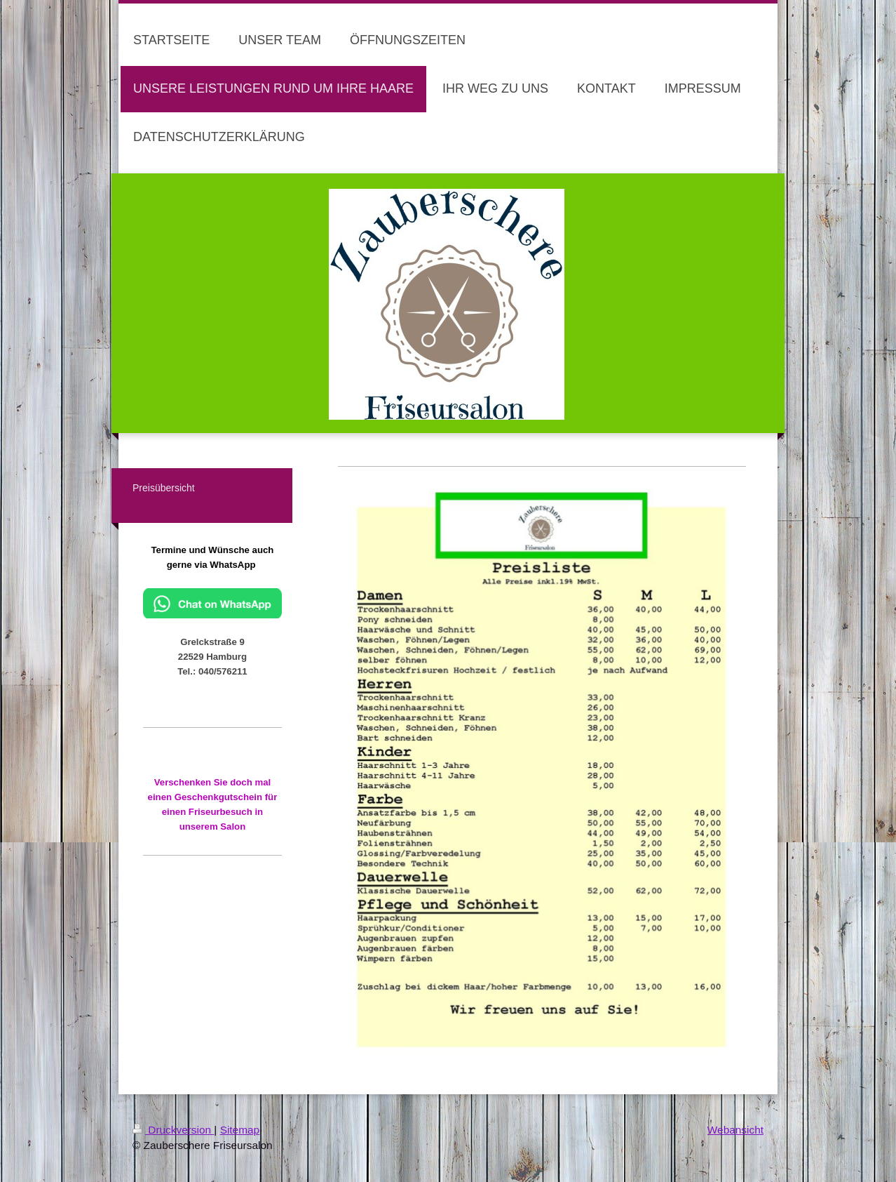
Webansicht (735, 1130)
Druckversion (173, 1130)
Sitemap (239, 1130)
